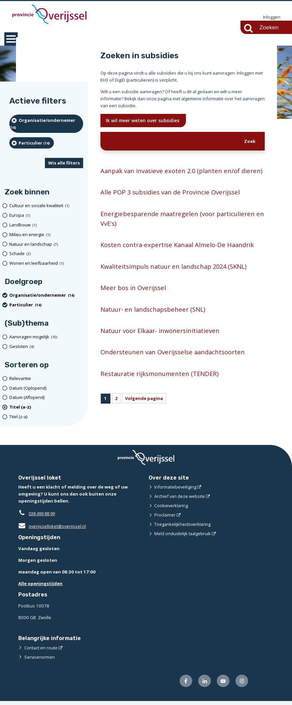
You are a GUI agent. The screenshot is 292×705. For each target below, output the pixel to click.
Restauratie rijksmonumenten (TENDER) (160, 385)
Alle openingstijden (40, 587)
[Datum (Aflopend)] (46, 398)
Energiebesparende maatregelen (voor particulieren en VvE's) (178, 229)
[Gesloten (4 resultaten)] (46, 347)
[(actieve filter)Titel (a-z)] (46, 407)
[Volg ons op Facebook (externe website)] (185, 684)
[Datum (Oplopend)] (46, 388)
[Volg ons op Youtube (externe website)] (223, 684)
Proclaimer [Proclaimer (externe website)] (165, 519)
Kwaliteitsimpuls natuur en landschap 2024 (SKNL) (175, 277)
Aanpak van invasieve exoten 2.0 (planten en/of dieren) (171, 176)
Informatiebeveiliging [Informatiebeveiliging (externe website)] (175, 491)
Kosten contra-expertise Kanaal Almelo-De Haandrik (179, 256)
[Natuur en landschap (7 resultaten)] (46, 244)
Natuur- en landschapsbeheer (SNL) (153, 320)
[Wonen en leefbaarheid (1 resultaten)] (46, 263)
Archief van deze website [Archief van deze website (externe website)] (180, 500)
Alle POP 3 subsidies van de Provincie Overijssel (170, 202)
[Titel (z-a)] (46, 417)
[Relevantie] (46, 379)
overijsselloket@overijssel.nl (52, 530)
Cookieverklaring (171, 510)
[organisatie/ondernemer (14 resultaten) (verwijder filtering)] (46, 124)
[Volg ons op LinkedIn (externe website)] (204, 684)
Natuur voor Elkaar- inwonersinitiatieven (160, 342)
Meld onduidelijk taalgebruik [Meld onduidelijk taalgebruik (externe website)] (183, 537)
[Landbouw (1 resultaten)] (46, 225)
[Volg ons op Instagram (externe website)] (241, 684)
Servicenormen (39, 661)
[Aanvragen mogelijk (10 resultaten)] (46, 337)
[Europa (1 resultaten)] (46, 215)
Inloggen (271, 17)
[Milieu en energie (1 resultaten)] (46, 235)
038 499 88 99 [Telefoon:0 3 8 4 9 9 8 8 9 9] (43, 518)
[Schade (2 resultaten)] (46, 254)
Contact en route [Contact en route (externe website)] (41, 651)
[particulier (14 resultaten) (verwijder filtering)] (31, 143)
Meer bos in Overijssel (133, 299)
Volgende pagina (144, 411)
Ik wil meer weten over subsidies (144, 121)
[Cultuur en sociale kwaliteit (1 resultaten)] (46, 206)
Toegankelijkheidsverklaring (183, 528)
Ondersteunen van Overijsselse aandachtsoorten (173, 364)
